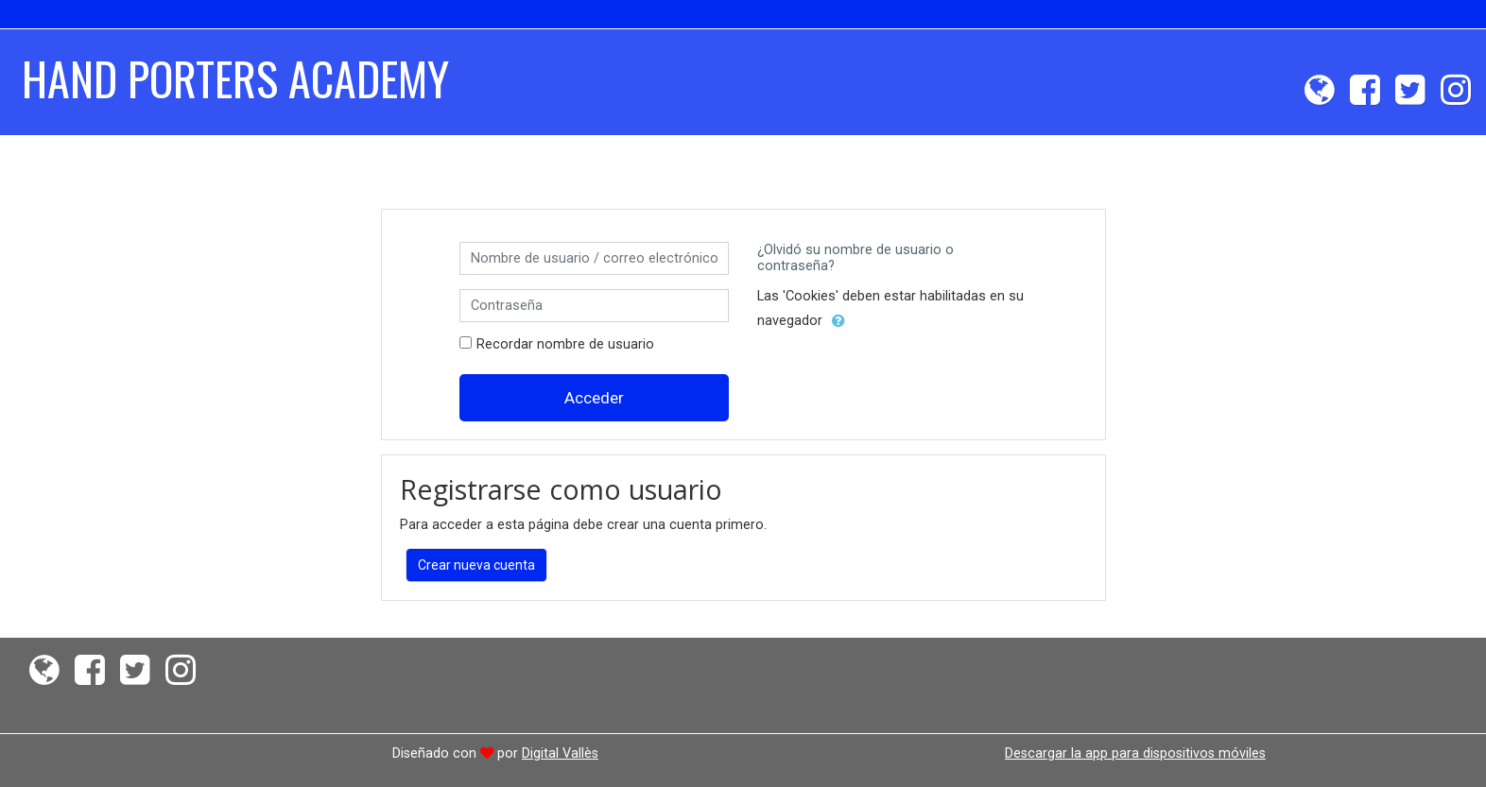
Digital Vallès (560, 753)
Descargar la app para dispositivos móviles (1135, 753)
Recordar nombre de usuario (565, 344)
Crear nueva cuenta (476, 565)
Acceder (594, 397)
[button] (838, 321)
